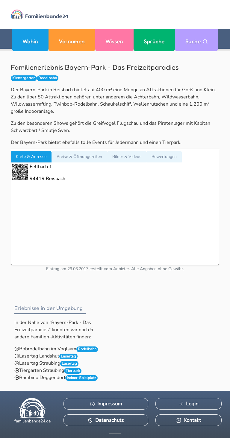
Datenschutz (106, 420)
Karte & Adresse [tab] (31, 156)
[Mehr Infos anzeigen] (115, 433)
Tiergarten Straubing (41, 370)
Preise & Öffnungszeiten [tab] (79, 156)
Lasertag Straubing (39, 363)
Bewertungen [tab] (164, 156)
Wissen (114, 41)
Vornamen (72, 41)
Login (188, 403)
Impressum (106, 403)
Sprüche (154, 41)
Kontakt (188, 420)
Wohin (30, 41)
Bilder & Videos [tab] (126, 156)
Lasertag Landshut (39, 356)
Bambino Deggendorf (42, 377)
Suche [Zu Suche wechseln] (196, 41)
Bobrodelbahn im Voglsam (47, 349)
